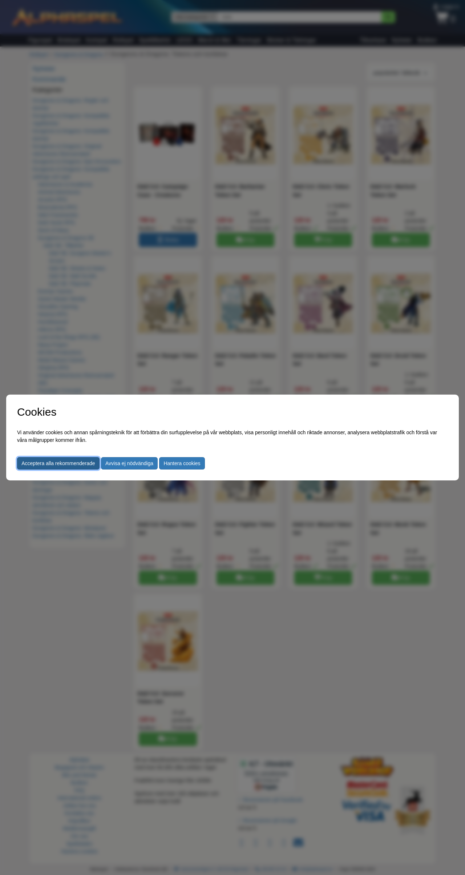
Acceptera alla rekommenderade (58, 463)
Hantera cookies (181, 463)
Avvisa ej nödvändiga (129, 463)
